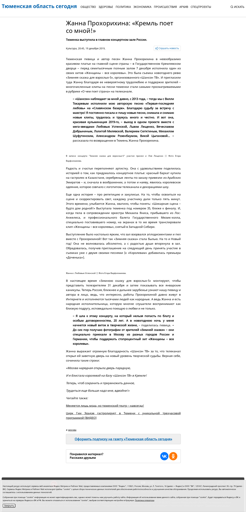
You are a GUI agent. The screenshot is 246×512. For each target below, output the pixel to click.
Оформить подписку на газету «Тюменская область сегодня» (123, 439)
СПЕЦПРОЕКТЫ (201, 7)
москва (72, 430)
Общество (88, 7)
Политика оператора (144, 500)
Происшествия (165, 7)
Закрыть (9, 505)
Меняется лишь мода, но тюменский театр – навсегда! (105, 406)
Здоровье (106, 7)
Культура (71, 48)
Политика (123, 7)
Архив (183, 7)
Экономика (142, 7)
